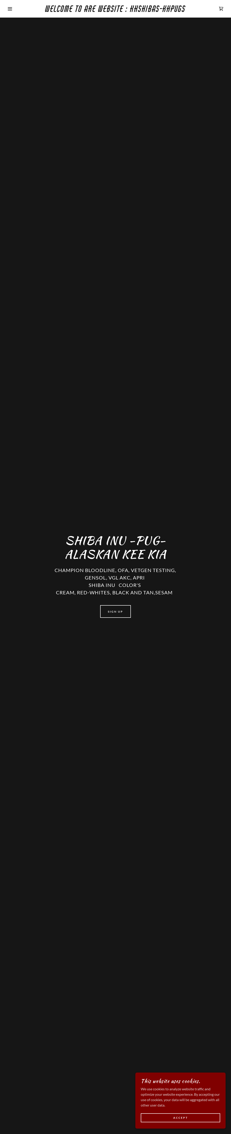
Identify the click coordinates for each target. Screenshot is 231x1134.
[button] (11, 8)
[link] (115, 10)
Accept (180, 1118)
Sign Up (115, 611)
